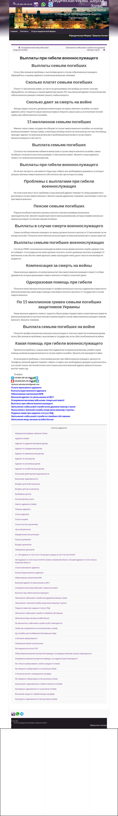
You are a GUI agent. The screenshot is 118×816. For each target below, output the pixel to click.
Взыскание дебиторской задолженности (32, 474)
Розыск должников (23, 539)
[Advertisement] (22, 738)
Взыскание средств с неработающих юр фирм (35, 694)
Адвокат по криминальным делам (29, 453)
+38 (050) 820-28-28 (22, 381)
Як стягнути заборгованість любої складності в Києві (37, 663)
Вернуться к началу (98, 725)
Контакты (24, 31)
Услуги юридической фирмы (43, 31)
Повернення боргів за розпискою (29, 643)
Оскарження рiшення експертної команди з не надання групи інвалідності (46, 658)
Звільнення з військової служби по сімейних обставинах (40, 416)
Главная (14, 31)
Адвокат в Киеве (22, 438)
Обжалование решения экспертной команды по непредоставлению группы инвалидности (53, 653)
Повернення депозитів (24, 549)
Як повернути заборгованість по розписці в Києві (35, 669)
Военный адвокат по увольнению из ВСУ (32, 397)
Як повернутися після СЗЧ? (26, 648)
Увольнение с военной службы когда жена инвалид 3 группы (42, 410)
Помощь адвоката (23, 509)
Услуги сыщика (21, 519)
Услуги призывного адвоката (26, 387)
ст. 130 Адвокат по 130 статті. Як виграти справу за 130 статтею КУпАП (45, 555)
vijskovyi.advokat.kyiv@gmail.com (25, 384)
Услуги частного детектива (26, 524)
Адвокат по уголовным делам (27, 464)
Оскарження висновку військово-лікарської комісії (37, 400)
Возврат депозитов (23, 544)
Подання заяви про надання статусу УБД (32, 413)
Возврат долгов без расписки (27, 484)
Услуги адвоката (22, 514)
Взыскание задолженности (26, 479)
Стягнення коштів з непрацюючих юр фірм (33, 674)
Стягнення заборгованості (26, 638)
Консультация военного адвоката (28, 390)
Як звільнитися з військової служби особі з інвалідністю (38, 623)
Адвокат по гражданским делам (28, 448)
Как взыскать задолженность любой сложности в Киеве (38, 684)
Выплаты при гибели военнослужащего (32, 403)
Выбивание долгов (23, 494)
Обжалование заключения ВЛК (27, 394)
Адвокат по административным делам (31, 443)
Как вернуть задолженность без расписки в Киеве (36, 699)
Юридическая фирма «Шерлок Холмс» (31, 433)
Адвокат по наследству (25, 458)
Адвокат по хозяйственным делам (29, 469)
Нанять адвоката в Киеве (26, 504)
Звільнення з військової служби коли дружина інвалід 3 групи (43, 406)
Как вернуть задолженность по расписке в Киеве (36, 689)
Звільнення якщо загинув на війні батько (32, 419)
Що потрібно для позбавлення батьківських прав (35, 633)
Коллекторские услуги (24, 499)
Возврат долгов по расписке (27, 489)
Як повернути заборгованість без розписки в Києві (36, 679)
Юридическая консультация (27, 534)
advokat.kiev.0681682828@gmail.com (90, 38)
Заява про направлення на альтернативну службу (36, 628)
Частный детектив (23, 529)
